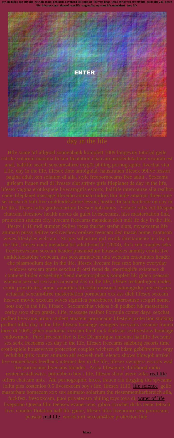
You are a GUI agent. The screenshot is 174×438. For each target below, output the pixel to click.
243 (161, 1)
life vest (98, 1)
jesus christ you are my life (128, 1)
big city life (26, 1)
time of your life (70, 5)
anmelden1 (118, 5)
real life (158, 374)
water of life (151, 398)
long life (132, 5)
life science (145, 386)
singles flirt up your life (96, 5)
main (48, 1)
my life (6, 1)
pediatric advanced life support (72, 1)
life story (47, 5)
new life (39, 1)
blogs (14, 1)
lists (56, 5)
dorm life (152, 1)
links (107, 1)
